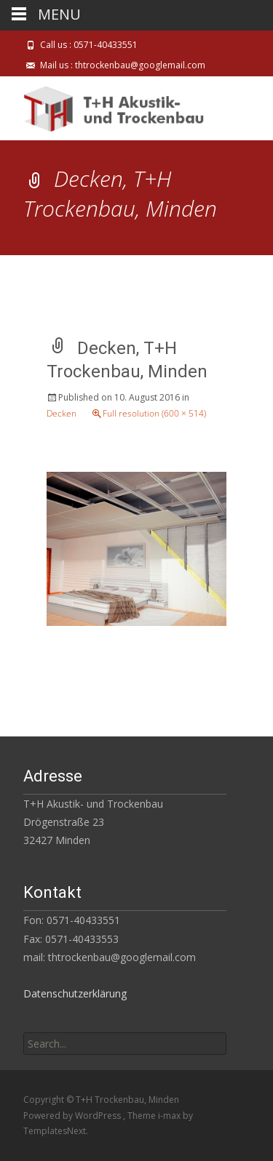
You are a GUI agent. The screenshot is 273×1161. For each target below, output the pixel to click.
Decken (61, 413)
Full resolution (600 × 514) (154, 413)
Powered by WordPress (73, 1115)
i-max (170, 1115)
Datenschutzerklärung (75, 993)
